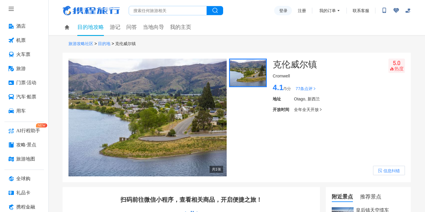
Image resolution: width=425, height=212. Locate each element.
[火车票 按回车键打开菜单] (24, 54)
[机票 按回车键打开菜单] (24, 40)
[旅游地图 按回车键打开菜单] (24, 159)
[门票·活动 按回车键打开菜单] (24, 83)
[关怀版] (408, 11)
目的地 (104, 44)
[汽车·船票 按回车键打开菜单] (24, 97)
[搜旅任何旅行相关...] (168, 10)
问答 (131, 27)
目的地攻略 (90, 27)
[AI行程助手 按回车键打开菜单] (24, 131)
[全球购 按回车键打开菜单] (24, 179)
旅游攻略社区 (80, 44)
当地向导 (153, 27)
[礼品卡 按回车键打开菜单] (24, 193)
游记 (115, 27)
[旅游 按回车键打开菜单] (24, 68)
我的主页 (180, 27)
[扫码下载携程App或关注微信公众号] (384, 10)
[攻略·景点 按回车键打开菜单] (24, 145)
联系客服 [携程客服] (361, 11)
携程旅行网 (91, 10)
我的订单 (327, 11)
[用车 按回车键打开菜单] (24, 111)
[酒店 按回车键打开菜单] (24, 26)
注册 (302, 11)
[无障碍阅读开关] (396, 11)
